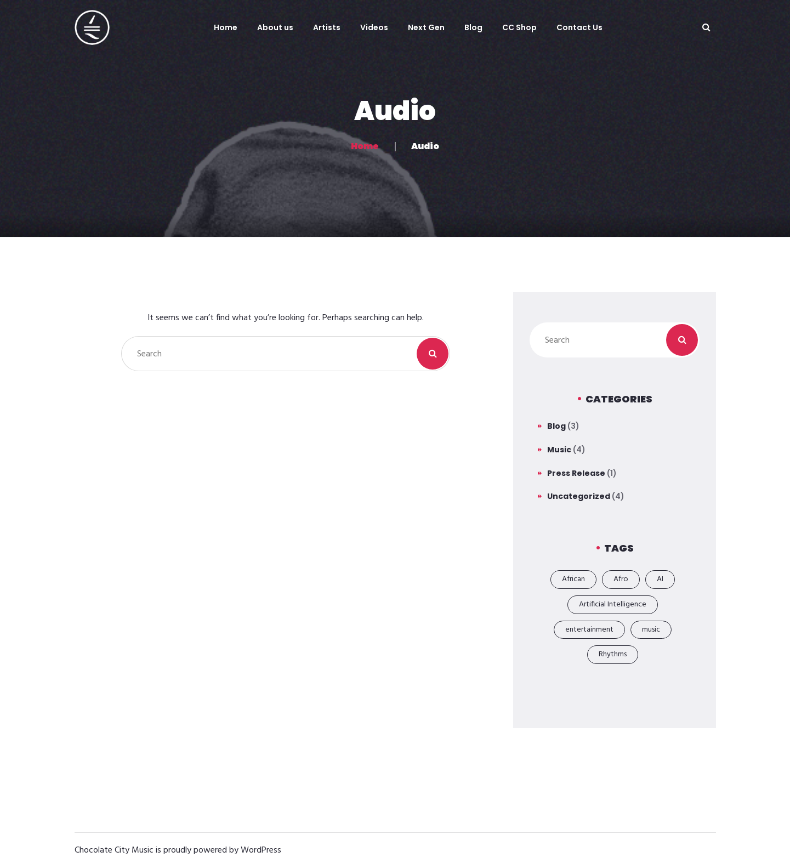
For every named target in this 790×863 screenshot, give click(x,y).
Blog (556, 426)
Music (559, 449)
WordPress (261, 850)
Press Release (576, 473)
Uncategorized (578, 496)
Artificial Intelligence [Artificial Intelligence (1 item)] (612, 604)
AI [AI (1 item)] (660, 579)
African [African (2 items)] (573, 579)
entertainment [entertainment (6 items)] (589, 629)
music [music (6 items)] (651, 629)
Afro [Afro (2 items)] (620, 579)
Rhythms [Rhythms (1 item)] (613, 654)
